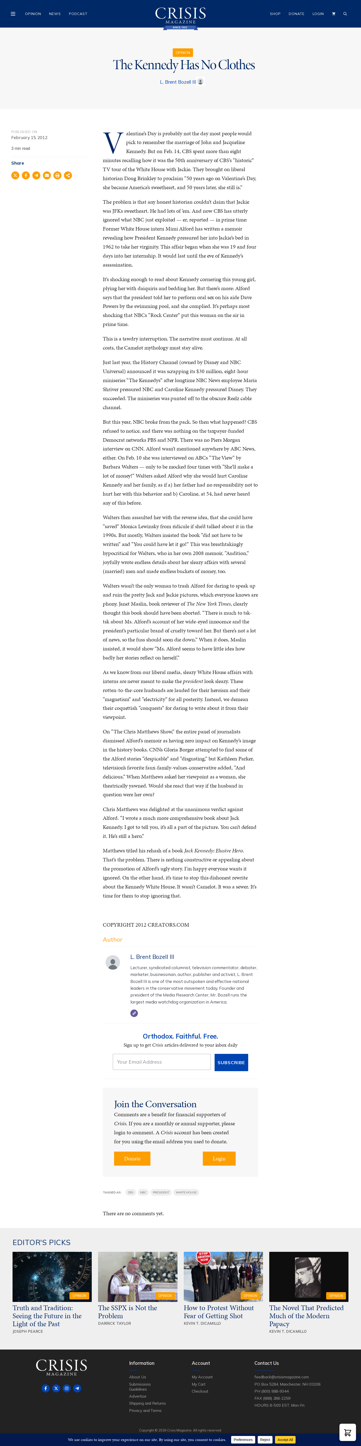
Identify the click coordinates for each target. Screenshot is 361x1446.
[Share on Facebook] (26, 175)
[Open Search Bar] (345, 13)
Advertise (137, 1396)
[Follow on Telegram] (77, 1388)
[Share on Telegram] (36, 175)
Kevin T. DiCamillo (202, 1323)
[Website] (134, 1013)
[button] (347, 1432)
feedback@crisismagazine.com (281, 1376)
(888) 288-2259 (276, 1398)
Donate (297, 14)
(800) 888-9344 (275, 1391)
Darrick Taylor (114, 1323)
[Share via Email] (47, 175)
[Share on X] (15, 175)
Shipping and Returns (147, 1403)
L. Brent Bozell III (178, 82)
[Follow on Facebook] (46, 1388)
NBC (143, 1192)
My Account (202, 1376)
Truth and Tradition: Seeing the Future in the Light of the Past (47, 1316)
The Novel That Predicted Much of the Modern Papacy (306, 1316)
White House (186, 1192)
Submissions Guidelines (140, 1387)
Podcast (78, 14)
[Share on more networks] (68, 175)
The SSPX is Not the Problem (127, 1312)
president (161, 1192)
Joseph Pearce (28, 1331)
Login (318, 14)
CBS (131, 1192)
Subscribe (231, 1062)
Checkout (200, 1391)
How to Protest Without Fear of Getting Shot (219, 1312)
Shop (275, 14)
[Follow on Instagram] (67, 1388)
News (55, 14)
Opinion (33, 14)
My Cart (199, 1384)
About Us (137, 1376)
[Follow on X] (56, 1388)
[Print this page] (57, 175)
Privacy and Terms (145, 1410)
